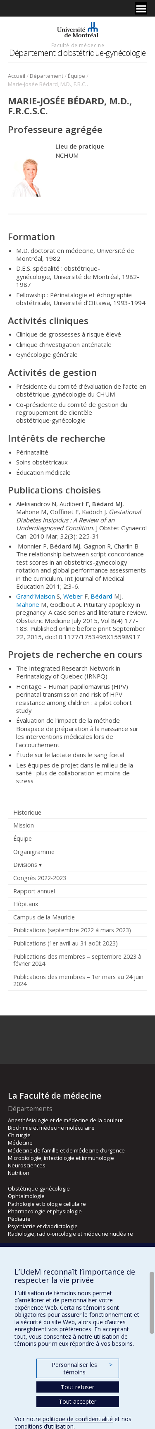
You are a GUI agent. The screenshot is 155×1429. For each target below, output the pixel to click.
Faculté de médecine (77, 45)
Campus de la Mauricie (44, 917)
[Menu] (141, 8)
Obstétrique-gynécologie (39, 1188)
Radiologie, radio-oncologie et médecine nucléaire (70, 1233)
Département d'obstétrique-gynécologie (77, 52)
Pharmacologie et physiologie (45, 1211)
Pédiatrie (19, 1218)
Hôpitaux (25, 904)
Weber (73, 596)
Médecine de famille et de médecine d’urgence (66, 1150)
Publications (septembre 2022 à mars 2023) (72, 930)
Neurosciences (26, 1165)
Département (46, 75)
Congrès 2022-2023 (39, 878)
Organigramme (34, 852)
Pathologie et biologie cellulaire (47, 1204)
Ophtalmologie (26, 1196)
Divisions (25, 864)
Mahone (27, 604)
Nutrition (18, 1172)
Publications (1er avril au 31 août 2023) (65, 943)
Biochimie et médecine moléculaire (51, 1127)
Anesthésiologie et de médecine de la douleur (65, 1120)
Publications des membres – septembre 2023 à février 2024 (77, 960)
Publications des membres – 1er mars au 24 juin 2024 (78, 980)
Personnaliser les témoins (82, 1368)
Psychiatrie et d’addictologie (43, 1226)
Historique (27, 812)
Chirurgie (19, 1135)
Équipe (76, 75)
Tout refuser (77, 1387)
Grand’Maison (35, 596)
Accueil (16, 75)
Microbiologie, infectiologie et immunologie (61, 1158)
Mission (23, 825)
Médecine (20, 1142)
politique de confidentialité (78, 1419)
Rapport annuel (34, 891)
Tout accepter (77, 1401)
